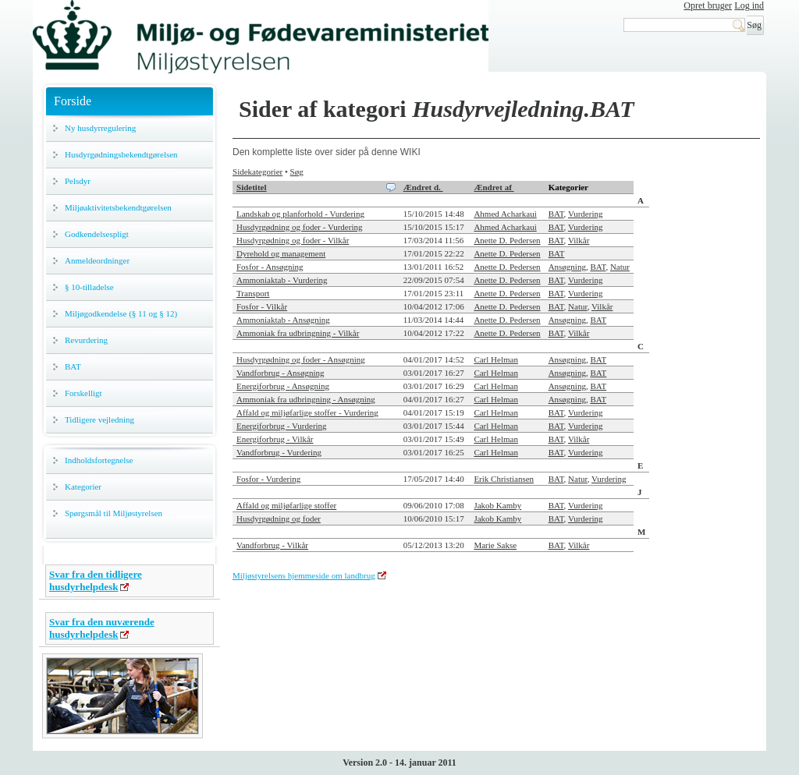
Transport (252, 293)
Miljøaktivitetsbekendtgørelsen (118, 207)
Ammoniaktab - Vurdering (281, 280)
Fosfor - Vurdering (268, 478)
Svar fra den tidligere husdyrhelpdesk (95, 580)
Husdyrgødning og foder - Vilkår (292, 240)
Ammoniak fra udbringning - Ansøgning (305, 399)
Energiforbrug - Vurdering (281, 425)
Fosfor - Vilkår (261, 306)
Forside (72, 101)
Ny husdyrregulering (100, 128)
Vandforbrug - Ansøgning (280, 372)
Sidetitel (251, 187)
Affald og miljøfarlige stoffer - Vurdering (307, 412)
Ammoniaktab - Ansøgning (283, 319)
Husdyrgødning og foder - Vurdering (299, 227)
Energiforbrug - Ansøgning (282, 386)
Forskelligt (83, 393)
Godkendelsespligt (97, 234)
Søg (297, 171)
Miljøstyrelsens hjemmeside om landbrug (304, 575)
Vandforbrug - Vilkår (272, 545)
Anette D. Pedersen (507, 240)
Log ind (749, 5)
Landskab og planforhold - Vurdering (300, 213)
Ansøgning (567, 266)
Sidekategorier (257, 171)
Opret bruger (708, 5)
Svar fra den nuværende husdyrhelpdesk (101, 628)
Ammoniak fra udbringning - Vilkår (297, 333)
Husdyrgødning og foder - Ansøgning (300, 359)
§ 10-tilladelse (89, 287)
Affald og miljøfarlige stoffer (286, 505)
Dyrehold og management (280, 253)
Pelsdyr (78, 181)
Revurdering (86, 340)
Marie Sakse (495, 545)
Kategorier (83, 486)
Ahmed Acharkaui (505, 213)
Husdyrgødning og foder (278, 518)
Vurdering (585, 213)
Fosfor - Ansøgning (270, 266)
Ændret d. (423, 187)
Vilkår (578, 240)
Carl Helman (496, 359)
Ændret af (493, 187)
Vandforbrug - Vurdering (278, 452)
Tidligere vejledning (99, 419)
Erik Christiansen (504, 478)
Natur (620, 266)
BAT (73, 366)
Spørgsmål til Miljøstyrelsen (113, 513)
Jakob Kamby (497, 505)
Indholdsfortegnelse (99, 460)
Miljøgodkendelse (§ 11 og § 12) (121, 313)
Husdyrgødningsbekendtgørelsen (121, 154)
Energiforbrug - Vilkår (275, 439)
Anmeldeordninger (97, 260)
